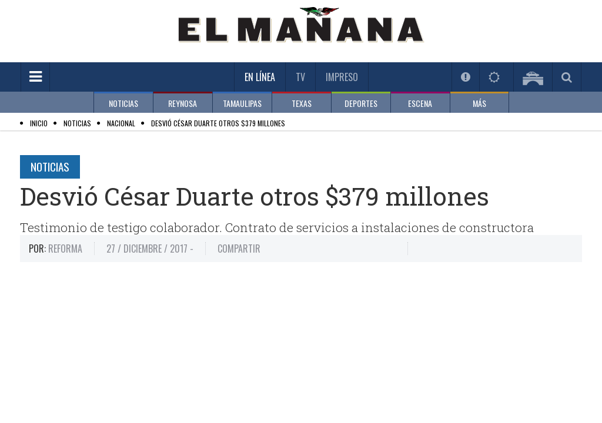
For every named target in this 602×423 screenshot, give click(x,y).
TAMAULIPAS (242, 103)
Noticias (50, 166)
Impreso (342, 77)
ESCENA (420, 103)
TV (300, 77)
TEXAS (302, 103)
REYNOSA (182, 103)
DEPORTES (361, 103)
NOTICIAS (123, 103)
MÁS (479, 103)
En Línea (260, 77)
